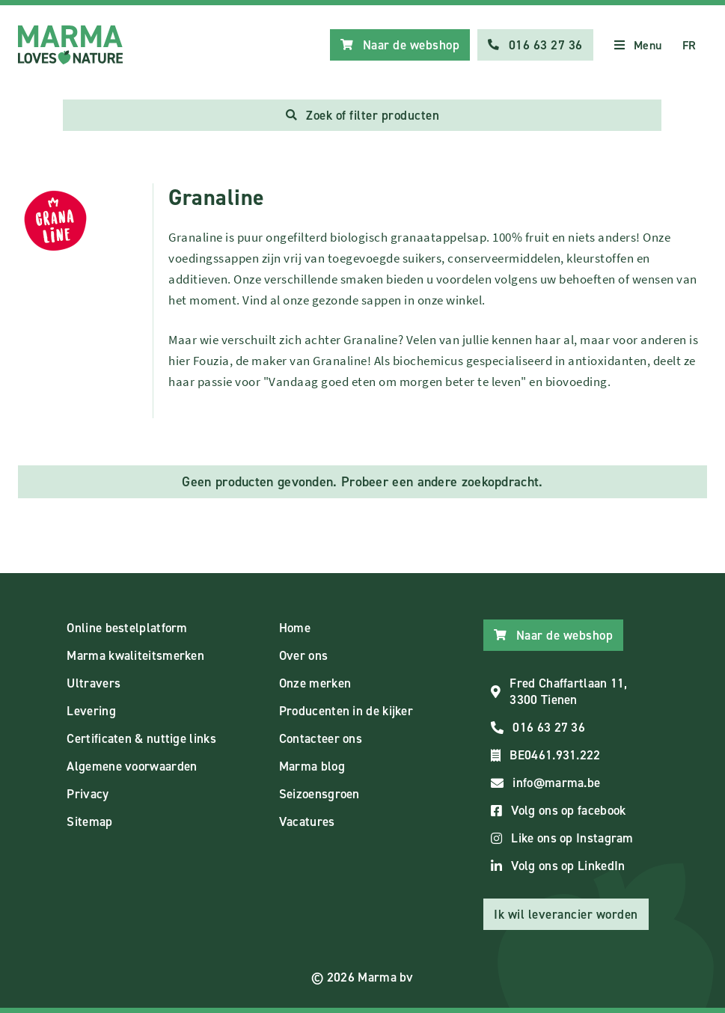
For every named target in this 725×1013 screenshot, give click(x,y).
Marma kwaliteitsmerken (135, 655)
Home (295, 627)
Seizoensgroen (319, 794)
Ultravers (93, 683)
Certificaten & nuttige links (141, 738)
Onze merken (315, 683)
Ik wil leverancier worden (566, 914)
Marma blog (312, 766)
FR (689, 45)
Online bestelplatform (127, 627)
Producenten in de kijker (346, 711)
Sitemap (89, 821)
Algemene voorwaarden (132, 766)
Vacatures (307, 821)
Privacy (87, 794)
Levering (91, 711)
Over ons (303, 655)
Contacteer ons (320, 738)
